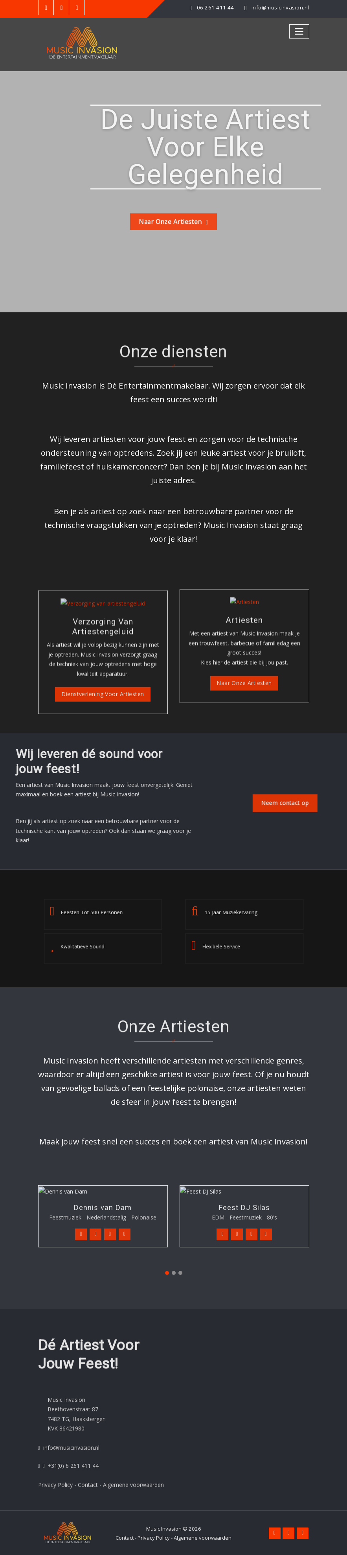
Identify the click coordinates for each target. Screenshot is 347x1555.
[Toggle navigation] (299, 31)
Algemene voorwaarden (202, 1536)
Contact (125, 1536)
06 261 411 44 (215, 7)
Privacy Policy (154, 1536)
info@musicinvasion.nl (280, 7)
